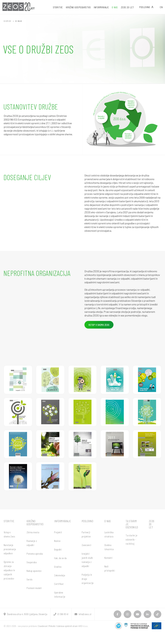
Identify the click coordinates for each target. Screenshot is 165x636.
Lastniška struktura (109, 534)
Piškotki (52, 626)
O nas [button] (115, 7)
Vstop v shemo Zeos (9, 534)
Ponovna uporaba (35, 553)
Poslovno (146, 7)
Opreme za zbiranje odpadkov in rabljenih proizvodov (9, 570)
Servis (29, 579)
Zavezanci (86, 544)
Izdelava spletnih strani (67, 626)
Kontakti (108, 557)
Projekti (58, 532)
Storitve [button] (58, 7)
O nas (107, 521)
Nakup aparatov (34, 570)
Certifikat (59, 583)
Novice (57, 540)
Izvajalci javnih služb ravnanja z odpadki (87, 560)
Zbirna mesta (33, 532)
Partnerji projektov (86, 534)
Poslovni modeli (34, 587)
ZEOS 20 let (127, 7)
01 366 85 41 (61, 614)
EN (161, 7)
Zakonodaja (59, 575)
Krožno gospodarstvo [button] (78, 7)
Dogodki (58, 549)
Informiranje (62, 521)
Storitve (9, 521)
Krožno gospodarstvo (35, 522)
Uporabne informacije (59, 594)
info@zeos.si (83, 614)
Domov (8, 21)
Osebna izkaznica (109, 547)
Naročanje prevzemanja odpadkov (10, 549)
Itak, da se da (60, 558)
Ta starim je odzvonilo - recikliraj (131, 539)
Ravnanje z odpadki (32, 542)
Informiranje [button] (101, 7)
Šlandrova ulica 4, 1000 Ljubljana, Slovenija (25, 614)
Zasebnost (42, 626)
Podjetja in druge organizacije (88, 578)
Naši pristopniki (109, 568)
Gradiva (57, 566)
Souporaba (32, 562)
